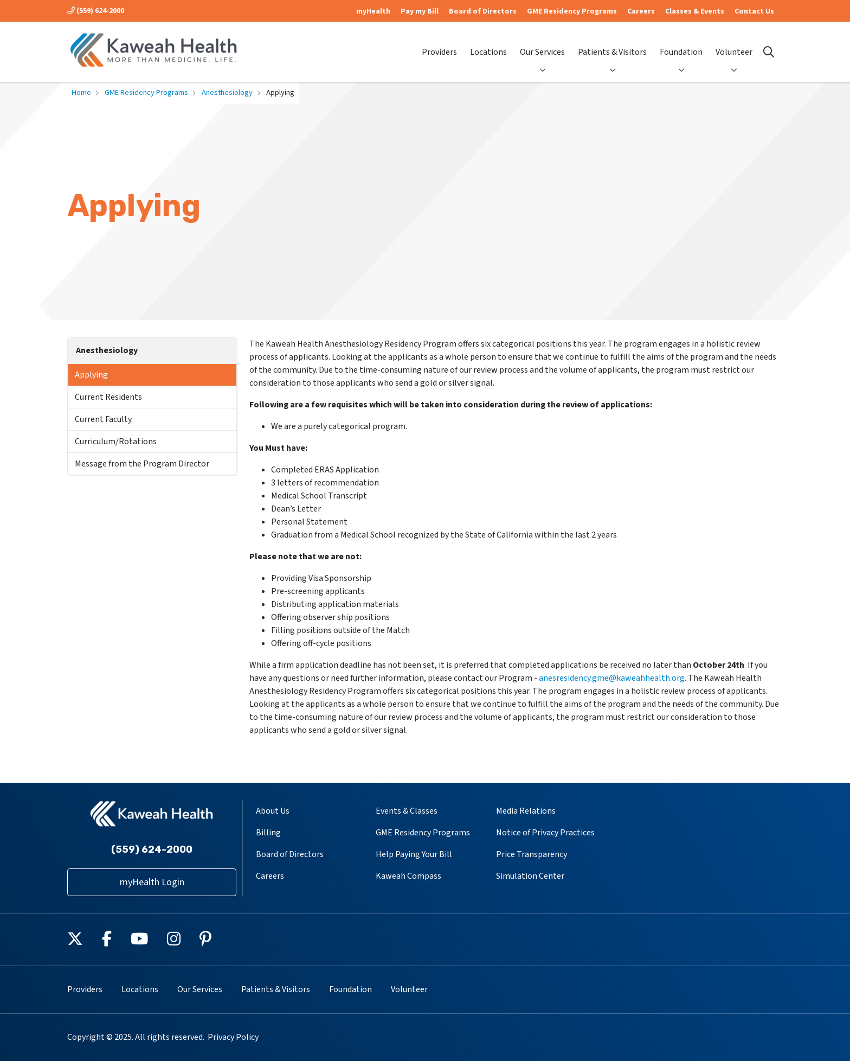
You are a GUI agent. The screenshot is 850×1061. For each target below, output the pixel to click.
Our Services (542, 43)
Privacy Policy (233, 1037)
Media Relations (526, 811)
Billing (268, 833)
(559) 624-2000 (95, 10)
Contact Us (754, 11)
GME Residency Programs (572, 11)
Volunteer (734, 43)
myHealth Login (152, 882)
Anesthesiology (107, 350)
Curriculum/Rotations (116, 442)
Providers (439, 43)
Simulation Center (530, 876)
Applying (91, 375)
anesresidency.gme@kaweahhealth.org (612, 678)
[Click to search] (768, 52)
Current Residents (108, 397)
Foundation (681, 43)
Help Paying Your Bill (414, 854)
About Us (272, 811)
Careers (641, 11)
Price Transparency (531, 854)
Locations (488, 43)
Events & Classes (406, 811)
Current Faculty (103, 419)
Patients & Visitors (612, 43)
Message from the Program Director (142, 464)
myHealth (373, 11)
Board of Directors (483, 11)
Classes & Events (694, 11)
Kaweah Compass (408, 876)
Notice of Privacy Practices (545, 833)
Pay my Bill (420, 11)
